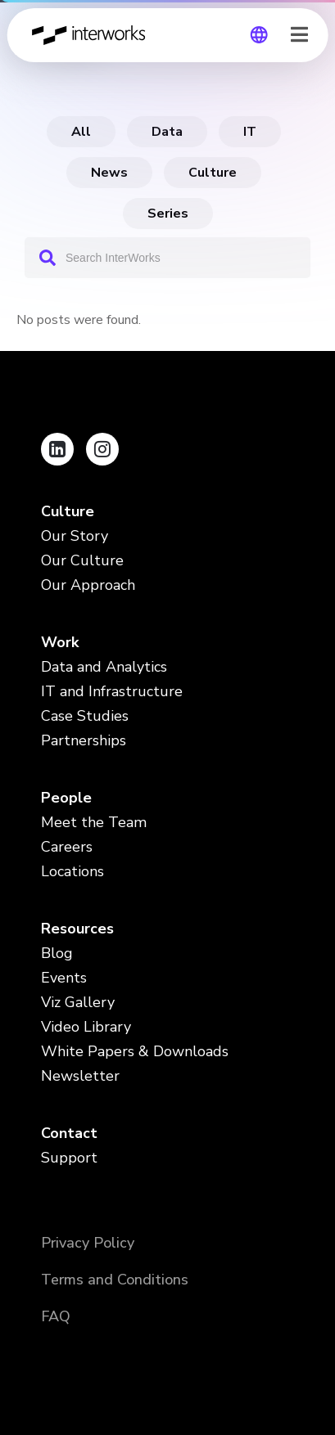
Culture (212, 173)
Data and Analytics (104, 667)
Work (60, 642)
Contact (69, 1133)
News (109, 173)
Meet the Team (94, 822)
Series (167, 214)
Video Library (86, 1027)
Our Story (74, 536)
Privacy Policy (87, 1243)
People (66, 797)
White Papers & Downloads (135, 1051)
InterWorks (92, 35)
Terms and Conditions (114, 1279)
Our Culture (82, 560)
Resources (77, 928)
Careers (67, 847)
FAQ (55, 1316)
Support (69, 1157)
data (167, 132)
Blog (57, 953)
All (81, 132)
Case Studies (85, 716)
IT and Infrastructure (112, 691)
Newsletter (80, 1076)
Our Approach (88, 585)
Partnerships (83, 740)
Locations (72, 871)
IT (249, 132)
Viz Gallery (78, 1002)
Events (64, 977)
